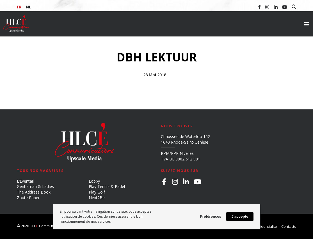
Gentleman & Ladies (35, 186)
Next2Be (97, 197)
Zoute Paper (28, 197)
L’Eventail (25, 181)
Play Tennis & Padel (107, 186)
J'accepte (239, 216)
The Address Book (34, 192)
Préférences (210, 216)
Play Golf (97, 192)
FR (19, 7)
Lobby (94, 181)
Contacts (288, 226)
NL (28, 7)
